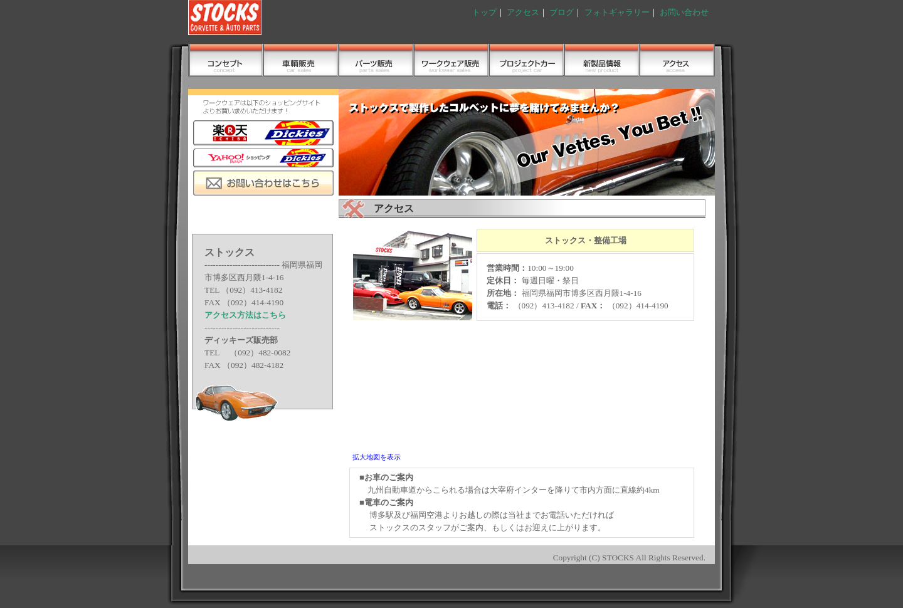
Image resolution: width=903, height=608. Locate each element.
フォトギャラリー (617, 12)
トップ (484, 12)
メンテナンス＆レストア (526, 60)
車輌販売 (301, 60)
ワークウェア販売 (451, 60)
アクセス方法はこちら (245, 315)
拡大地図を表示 (376, 457)
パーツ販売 (376, 60)
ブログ (561, 12)
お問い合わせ (684, 12)
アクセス (523, 12)
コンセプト (225, 60)
